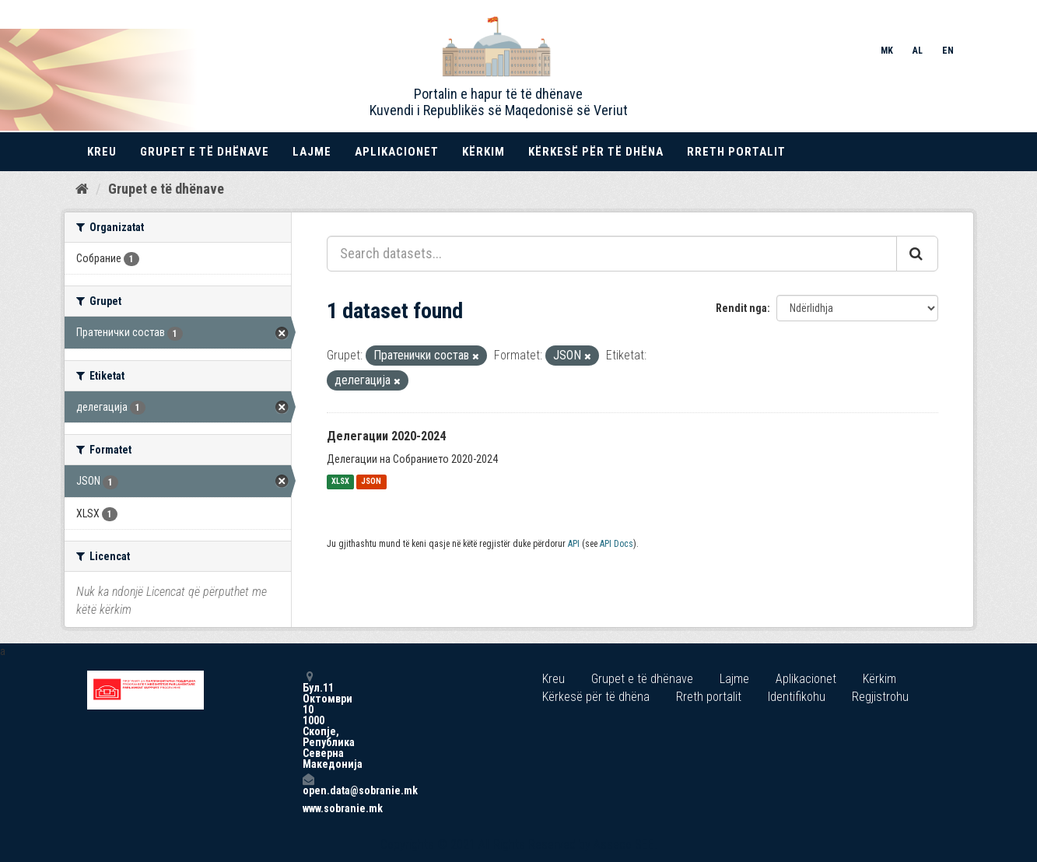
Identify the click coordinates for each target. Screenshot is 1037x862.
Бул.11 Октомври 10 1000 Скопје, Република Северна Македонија (308, 720)
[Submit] (917, 254)
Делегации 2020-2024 (386, 436)
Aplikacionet (397, 152)
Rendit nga (741, 308)
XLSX (340, 482)
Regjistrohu (880, 696)
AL (918, 50)
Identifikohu (796, 696)
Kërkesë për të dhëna (596, 152)
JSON (371, 482)
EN (948, 50)
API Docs (616, 543)
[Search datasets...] (612, 254)
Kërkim (483, 152)
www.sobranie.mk (308, 808)
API (574, 543)
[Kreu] (82, 189)
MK (887, 50)
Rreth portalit (736, 152)
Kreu (102, 152)
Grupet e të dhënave (204, 152)
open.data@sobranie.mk (308, 784)
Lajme (312, 152)
